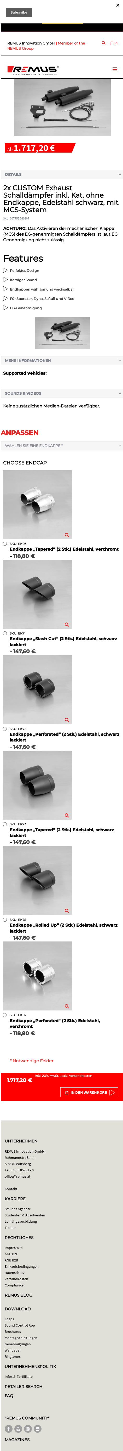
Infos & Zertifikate (19, 1376)
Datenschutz (15, 1272)
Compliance (14, 1285)
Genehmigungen (18, 1344)
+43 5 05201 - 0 (22, 1170)
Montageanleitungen (21, 1337)
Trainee (10, 1227)
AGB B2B (11, 1260)
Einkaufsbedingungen (22, 1266)
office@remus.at (17, 1176)
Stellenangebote (18, 1209)
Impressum (14, 1247)
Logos (9, 1319)
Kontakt (11, 1188)
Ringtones (13, 1356)
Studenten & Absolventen (25, 1215)
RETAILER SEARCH (23, 1386)
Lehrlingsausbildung (21, 1221)
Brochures (13, 1331)
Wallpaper (13, 1350)
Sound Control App (20, 1325)
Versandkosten (80, 1076)
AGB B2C (11, 1254)
